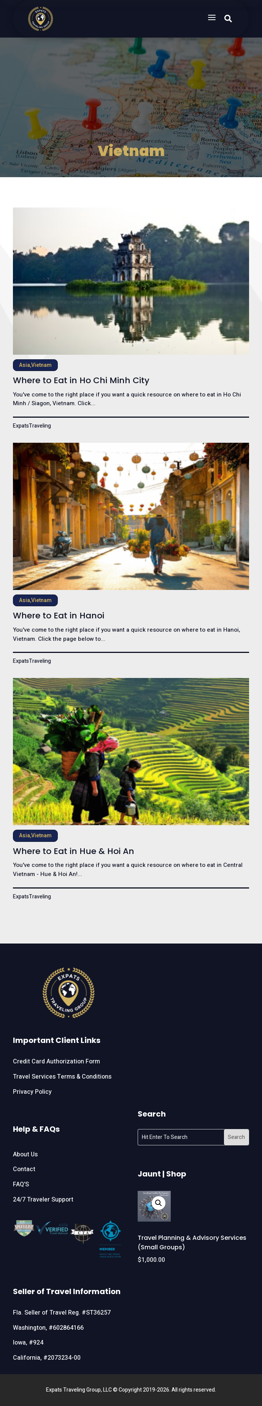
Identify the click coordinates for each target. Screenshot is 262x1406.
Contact (24, 1169)
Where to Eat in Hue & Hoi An (73, 851)
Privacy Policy (32, 1091)
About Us (25, 1154)
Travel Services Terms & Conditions (62, 1076)
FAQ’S (21, 1184)
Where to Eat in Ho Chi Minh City (81, 380)
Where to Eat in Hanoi (58, 615)
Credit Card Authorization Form (56, 1061)
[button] (158, 1203)
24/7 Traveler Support (43, 1199)
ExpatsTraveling (32, 426)
